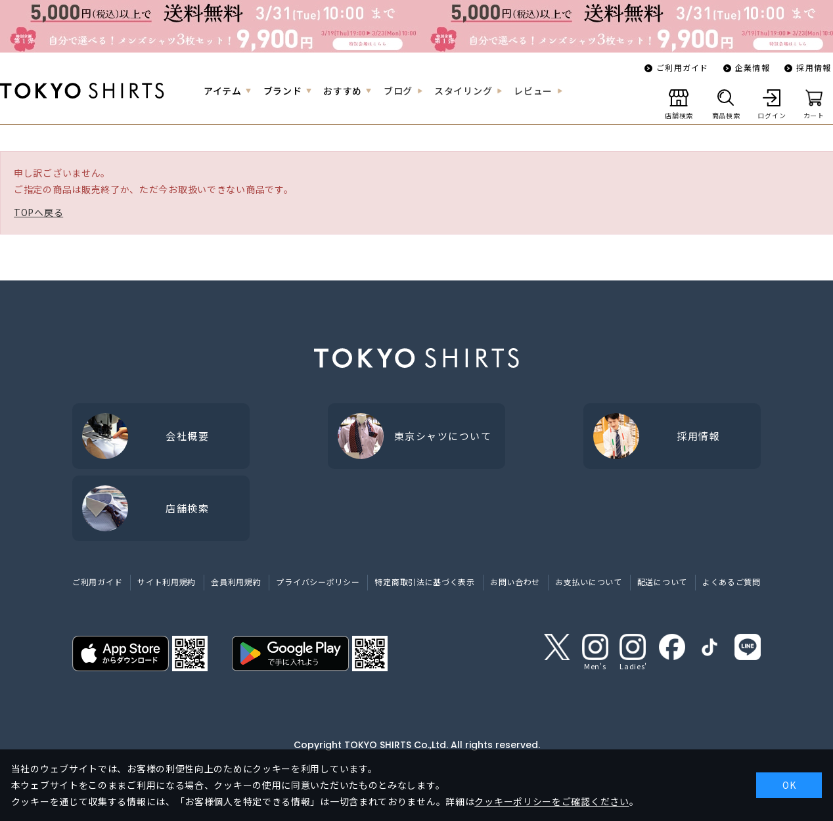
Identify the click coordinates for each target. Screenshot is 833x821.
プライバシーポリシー (317, 581)
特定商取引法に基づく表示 (424, 581)
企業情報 (752, 67)
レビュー (533, 90)
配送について (662, 581)
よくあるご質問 (731, 581)
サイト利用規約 (166, 581)
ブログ (398, 90)
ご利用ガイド (682, 67)
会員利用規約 (236, 581)
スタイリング (463, 90)
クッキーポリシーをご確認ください (551, 801)
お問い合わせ (515, 581)
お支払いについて (588, 581)
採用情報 (813, 67)
